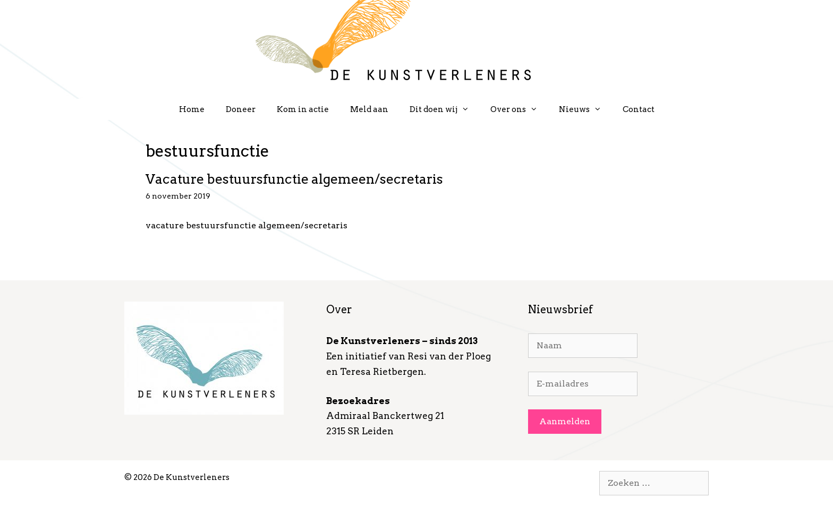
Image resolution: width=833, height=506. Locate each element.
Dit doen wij (445, 109)
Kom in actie (303, 109)
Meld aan (369, 109)
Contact (638, 109)
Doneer (241, 109)
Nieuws (585, 109)
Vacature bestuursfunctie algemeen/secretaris (294, 179)
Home (192, 109)
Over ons (519, 109)
